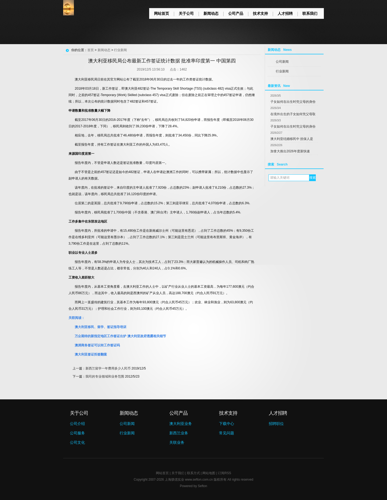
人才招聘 (285, 13)
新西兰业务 (178, 433)
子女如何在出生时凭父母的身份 (293, 102)
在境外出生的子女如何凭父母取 (293, 114)
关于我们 (177, 473)
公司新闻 (282, 62)
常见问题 (226, 433)
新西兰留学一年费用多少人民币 (108, 368)
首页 (90, 50)
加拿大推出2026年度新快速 (290, 151)
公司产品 (235, 13)
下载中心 (226, 423)
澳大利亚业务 (180, 423)
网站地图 (208, 473)
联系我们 (309, 13)
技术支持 (260, 13)
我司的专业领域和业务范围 (104, 376)
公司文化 (77, 442)
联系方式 (193, 473)
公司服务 (77, 433)
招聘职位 (276, 423)
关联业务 (176, 442)
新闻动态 (210, 13)
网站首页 (161, 13)
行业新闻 (282, 71)
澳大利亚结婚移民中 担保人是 (291, 139)
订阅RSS (224, 473)
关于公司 (186, 13)
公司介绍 (77, 423)
